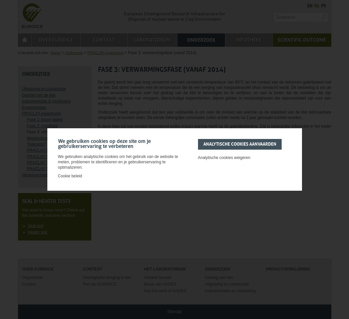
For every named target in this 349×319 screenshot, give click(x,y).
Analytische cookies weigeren (224, 157)
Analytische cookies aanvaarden (239, 144)
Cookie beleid (70, 176)
